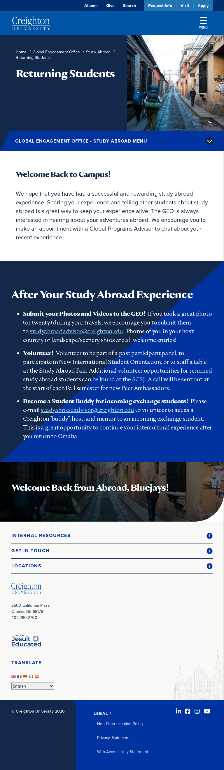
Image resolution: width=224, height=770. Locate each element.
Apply (203, 5)
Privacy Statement (113, 738)
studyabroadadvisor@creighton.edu (76, 331)
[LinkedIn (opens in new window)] (178, 711)
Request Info (160, 5)
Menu (203, 23)
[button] (112, 535)
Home (21, 52)
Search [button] (129, 5)
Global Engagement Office (56, 52)
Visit (185, 5)
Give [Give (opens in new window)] (110, 5)
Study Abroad (98, 52)
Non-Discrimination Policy (120, 724)
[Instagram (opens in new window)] (197, 711)
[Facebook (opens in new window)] (187, 711)
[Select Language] (32, 686)
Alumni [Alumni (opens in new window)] (91, 5)
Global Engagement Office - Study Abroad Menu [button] (81, 141)
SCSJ (138, 379)
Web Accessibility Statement (122, 752)
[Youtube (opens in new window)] (207, 711)
